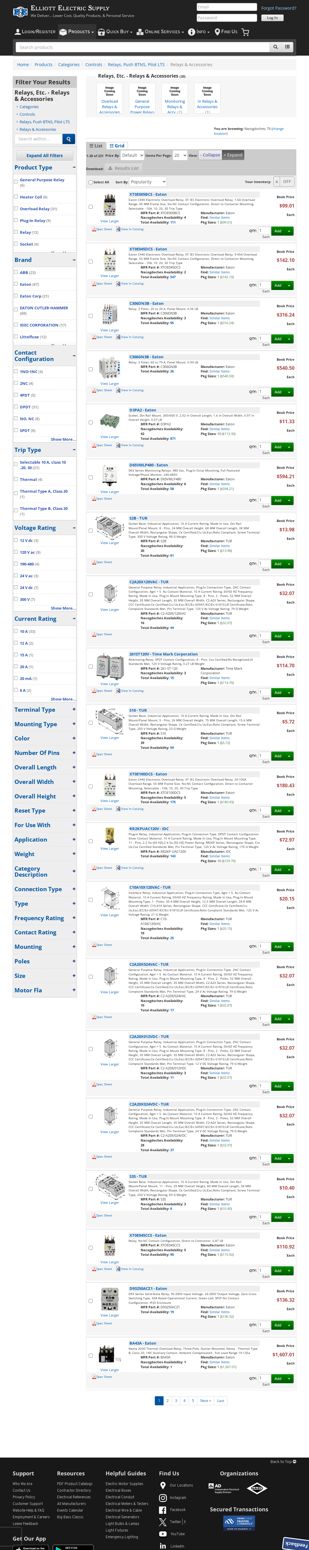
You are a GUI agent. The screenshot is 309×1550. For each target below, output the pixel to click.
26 (172, 371)
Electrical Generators (122, 1517)
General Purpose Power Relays (142, 99)
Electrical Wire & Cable (124, 1511)
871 (173, 438)
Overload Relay (38, 208)
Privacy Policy (24, 1497)
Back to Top (283, 1462)
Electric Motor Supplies (124, 1484)
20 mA (28, 678)
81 (172, 555)
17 (172, 1010)
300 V (27, 599)
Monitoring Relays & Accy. (175, 99)
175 (173, 802)
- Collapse (210, 155)
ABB (28, 272)
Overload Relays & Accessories (109, 99)
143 (173, 856)
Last (220, 1400)
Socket (29, 244)
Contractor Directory (74, 1491)
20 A (26, 666)
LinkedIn (171, 1546)
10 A (27, 631)
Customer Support (28, 1504)
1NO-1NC (31, 371)
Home (23, 64)
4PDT (27, 395)
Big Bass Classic (70, 1517)
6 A (25, 690)
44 (172, 627)
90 (172, 1254)
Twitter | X (172, 1522)
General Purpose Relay (42, 182)
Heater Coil (33, 197)
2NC (26, 383)
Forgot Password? (278, 8)
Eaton (29, 284)
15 (172, 677)
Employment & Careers (31, 1517)
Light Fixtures (117, 1530)
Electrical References (74, 1497)
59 (172, 747)
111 (173, 222)
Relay (29, 232)
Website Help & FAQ (28, 1511)
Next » (205, 1400)
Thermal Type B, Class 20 (44, 511)
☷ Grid (117, 146)
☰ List (96, 146)
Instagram (172, 1498)
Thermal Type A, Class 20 (44, 494)
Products (44, 64)
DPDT (29, 407)
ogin (39, 31)
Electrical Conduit (120, 1497)
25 (172, 938)
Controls (93, 64)
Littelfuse (33, 337)
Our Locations (176, 1485)
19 (172, 1312)
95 (172, 323)
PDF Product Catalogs (75, 1484)
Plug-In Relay (35, 220)
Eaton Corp (34, 296)
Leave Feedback (25, 1524)
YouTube (172, 1534)
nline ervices (164, 31)
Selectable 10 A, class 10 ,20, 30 (43, 465)
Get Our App (29, 1538)
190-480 (29, 564)
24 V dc (29, 587)
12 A (26, 643)
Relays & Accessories (38, 129)
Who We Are (22, 1484)
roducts (81, 31)
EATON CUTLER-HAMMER (44, 310)
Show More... (63, 439)
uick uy (119, 31)
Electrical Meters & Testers (127, 1504)
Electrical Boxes (118, 1491)
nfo (203, 31)
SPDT (27, 430)
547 (173, 277)
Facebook (172, 1510)
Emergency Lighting (122, 1537)
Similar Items (219, 217)
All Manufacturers (71, 1504)
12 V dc (29, 540)
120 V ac (30, 552)
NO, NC (30, 418)
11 (172, 1077)
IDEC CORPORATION (43, 325)
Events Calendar (70, 1511)
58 (172, 488)
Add (278, 231)
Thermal (31, 479)
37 (172, 1150)
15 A (26, 655)
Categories (69, 64)
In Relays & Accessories (207, 99)
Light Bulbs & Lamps (122, 1524)
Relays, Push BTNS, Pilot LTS (136, 64)
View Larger (109, 221)
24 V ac (29, 575)
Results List (123, 168)
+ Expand (233, 155)
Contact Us (21, 1491)
